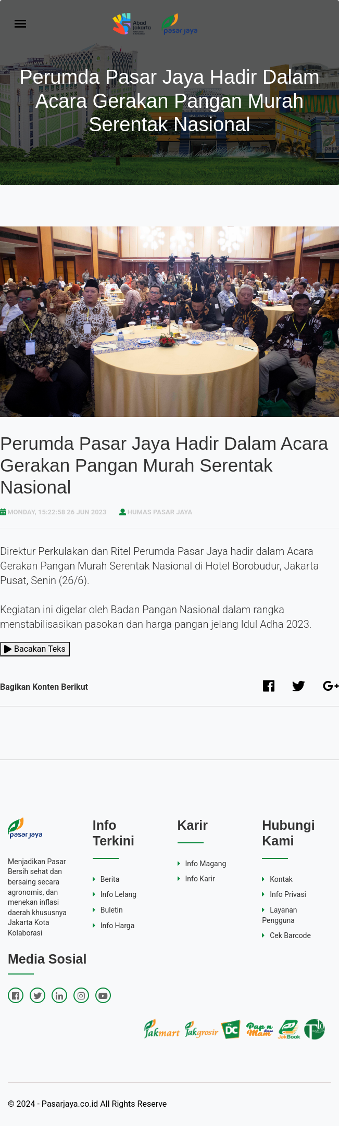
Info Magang (202, 863)
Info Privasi (284, 894)
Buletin (108, 910)
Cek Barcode (286, 935)
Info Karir (196, 879)
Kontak (277, 879)
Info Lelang (114, 894)
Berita (106, 879)
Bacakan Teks (35, 649)
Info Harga (114, 925)
